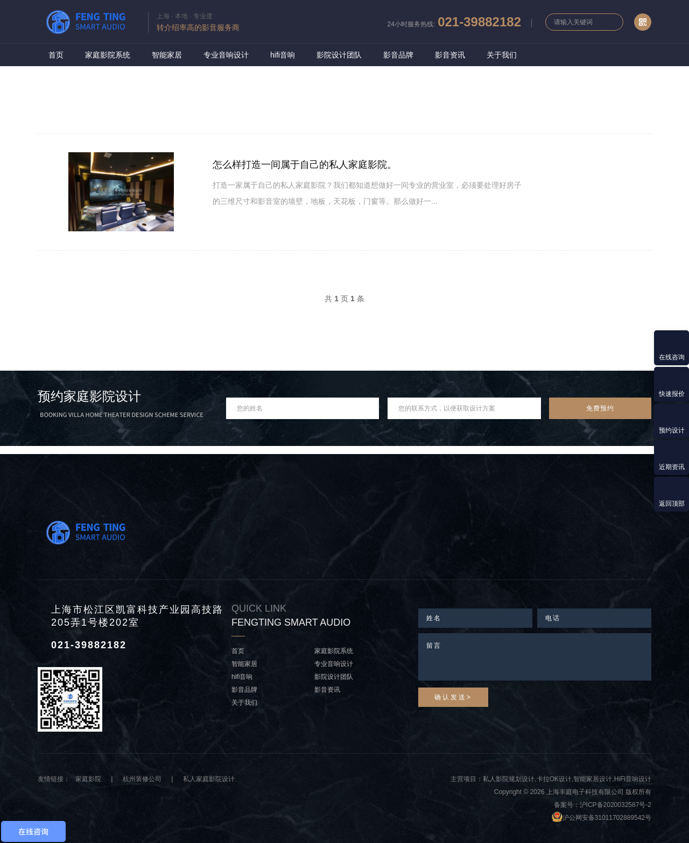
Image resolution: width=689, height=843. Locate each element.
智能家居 (167, 55)
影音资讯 (450, 55)
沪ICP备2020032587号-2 (615, 805)
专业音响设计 (226, 55)
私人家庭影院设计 (209, 779)
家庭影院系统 (107, 55)
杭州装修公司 (142, 779)
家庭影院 (88, 779)
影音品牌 (398, 55)
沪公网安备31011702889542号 (607, 817)
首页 (56, 55)
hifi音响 (282, 55)
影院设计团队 (339, 55)
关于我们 (502, 55)
